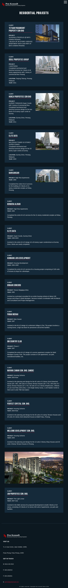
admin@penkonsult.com (12, 582)
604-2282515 (8, 570)
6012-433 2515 (9, 564)
